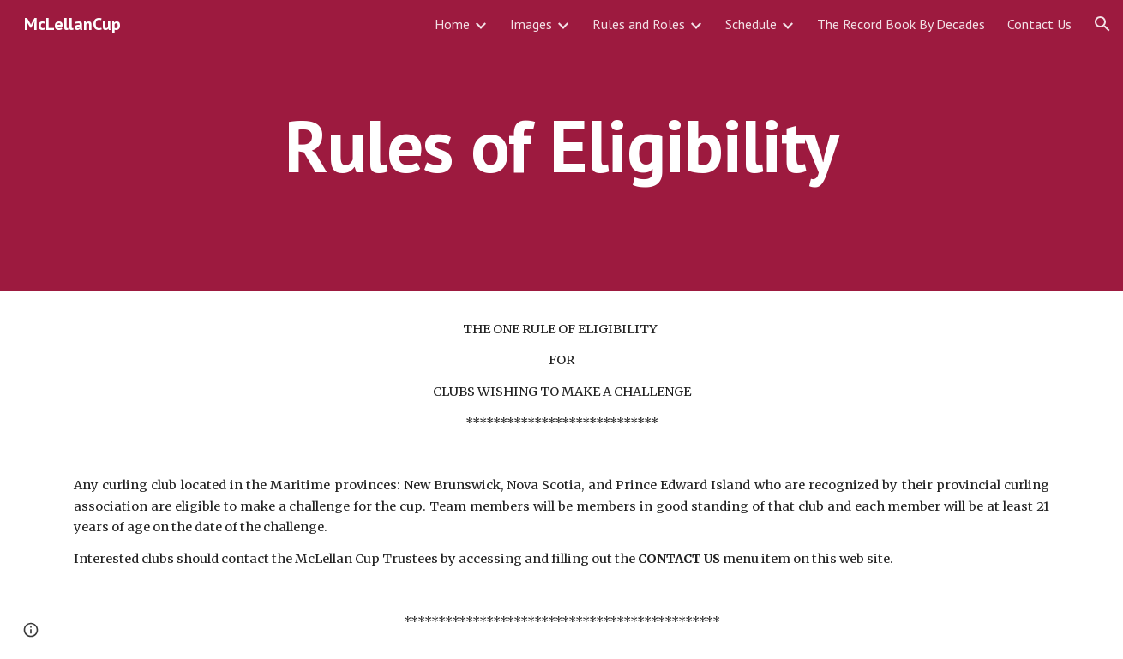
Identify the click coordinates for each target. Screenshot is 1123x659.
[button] (1102, 24)
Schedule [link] (751, 24)
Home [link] (452, 24)
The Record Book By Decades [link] (901, 24)
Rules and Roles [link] (638, 24)
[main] (561, 145)
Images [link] (531, 24)
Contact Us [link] (1039, 24)
